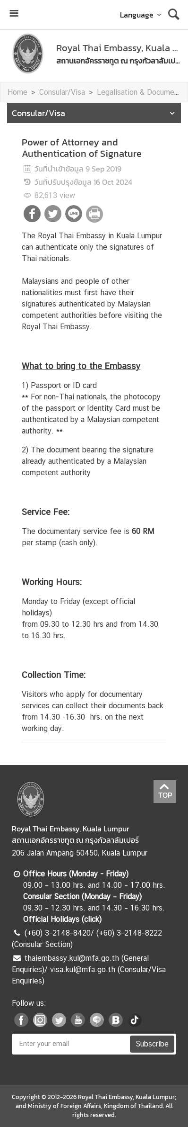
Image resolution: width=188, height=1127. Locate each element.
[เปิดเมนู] (13, 14)
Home (17, 92)
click (91, 919)
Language (142, 14)
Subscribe (152, 1043)
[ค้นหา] (174, 15)
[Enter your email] (70, 1044)
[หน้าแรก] (28, 53)
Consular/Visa (62, 92)
